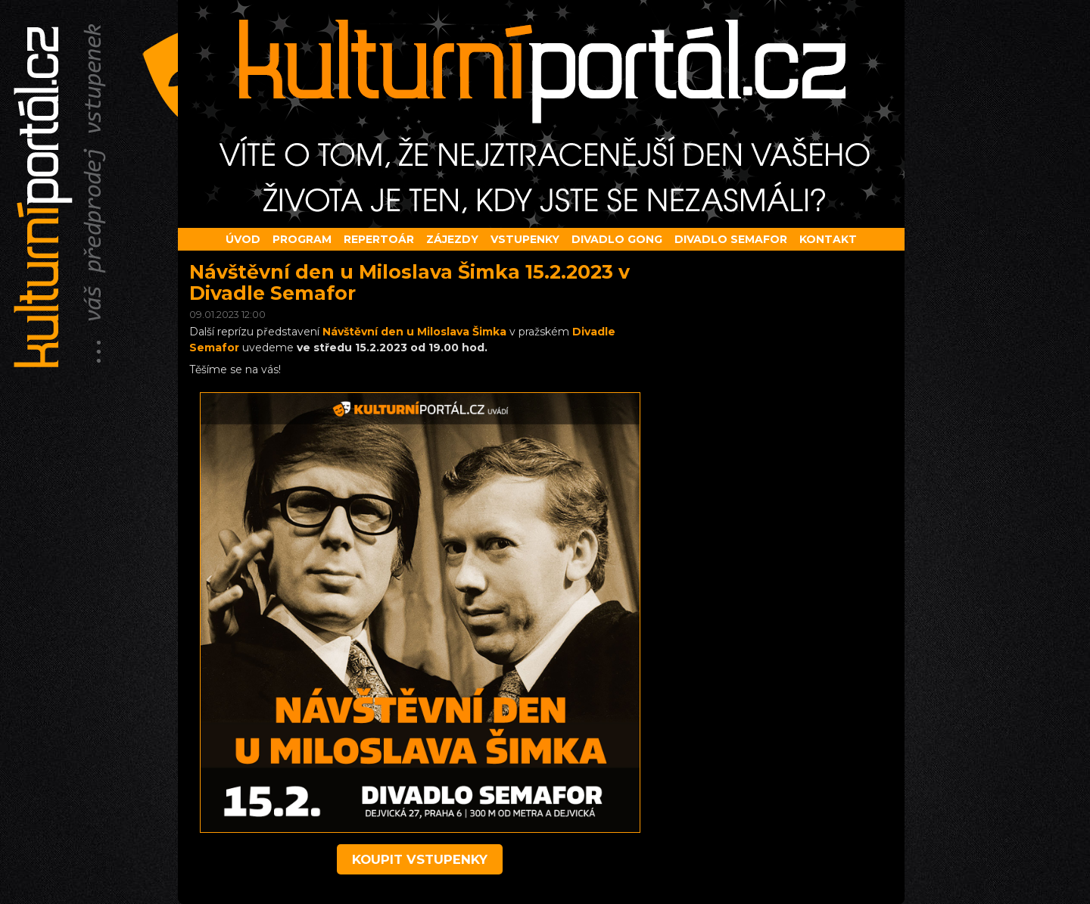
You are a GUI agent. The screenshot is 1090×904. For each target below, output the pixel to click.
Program (302, 239)
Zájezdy (452, 239)
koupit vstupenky (419, 859)
